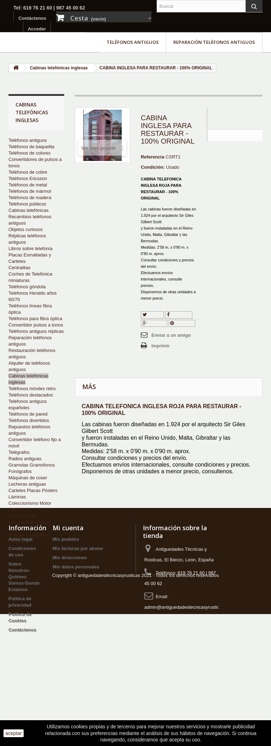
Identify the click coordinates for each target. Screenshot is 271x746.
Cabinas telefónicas (28, 210)
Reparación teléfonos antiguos (214, 42)
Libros (14, 509)
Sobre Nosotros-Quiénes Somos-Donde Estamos (24, 641)
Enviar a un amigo (171, 335)
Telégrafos (19, 452)
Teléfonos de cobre (27, 172)
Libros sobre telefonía (30, 248)
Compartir (179, 314)
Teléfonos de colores (29, 153)
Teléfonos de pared (28, 414)
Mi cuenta (68, 593)
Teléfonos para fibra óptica (35, 318)
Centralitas (19, 267)
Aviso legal (20, 604)
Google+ (154, 323)
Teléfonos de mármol (29, 191)
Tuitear (152, 314)
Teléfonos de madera (29, 197)
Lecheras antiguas (27, 484)
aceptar (13, 733)
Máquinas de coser (27, 477)
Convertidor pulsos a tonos (35, 325)
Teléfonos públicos (27, 204)
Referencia (152, 157)
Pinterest (181, 323)
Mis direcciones (70, 622)
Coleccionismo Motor (29, 503)
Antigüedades (22, 516)
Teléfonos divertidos (28, 420)
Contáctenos (32, 18)
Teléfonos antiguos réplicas (36, 331)
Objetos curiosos (25, 229)
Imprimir (160, 345)
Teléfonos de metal (27, 184)
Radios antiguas (24, 458)
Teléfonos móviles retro (32, 388)
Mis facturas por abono (78, 613)
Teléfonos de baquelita (31, 146)
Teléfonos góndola (27, 286)
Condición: (153, 167)
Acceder (37, 28)
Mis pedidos (66, 604)
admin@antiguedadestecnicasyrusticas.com (189, 672)
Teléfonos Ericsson (27, 178)
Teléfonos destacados (30, 395)
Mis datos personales (76, 632)
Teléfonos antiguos (133, 42)
